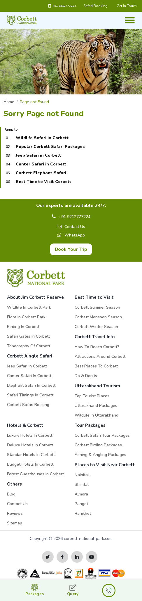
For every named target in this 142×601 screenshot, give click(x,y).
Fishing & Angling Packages (100, 454)
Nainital (82, 475)
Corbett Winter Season (96, 326)
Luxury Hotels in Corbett (29, 435)
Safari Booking (95, 6)
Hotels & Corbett (25, 425)
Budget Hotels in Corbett (30, 464)
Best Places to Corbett (96, 366)
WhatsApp (74, 235)
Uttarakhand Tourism (97, 386)
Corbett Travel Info (95, 337)
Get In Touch (127, 6)
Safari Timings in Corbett (30, 395)
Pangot (81, 504)
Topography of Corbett (28, 346)
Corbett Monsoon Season (98, 317)
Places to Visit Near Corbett (105, 465)
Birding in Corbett (23, 326)
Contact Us (74, 226)
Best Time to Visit (94, 297)
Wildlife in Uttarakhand (96, 415)
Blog (11, 494)
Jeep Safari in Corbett (38, 155)
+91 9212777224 (62, 5)
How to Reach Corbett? (97, 347)
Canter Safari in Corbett (41, 164)
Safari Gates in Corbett (28, 336)
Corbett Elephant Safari (41, 173)
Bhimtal (82, 484)
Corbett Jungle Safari (29, 356)
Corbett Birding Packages (98, 445)
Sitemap (14, 523)
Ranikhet (83, 513)
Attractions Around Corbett (100, 356)
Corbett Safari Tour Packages (102, 435)
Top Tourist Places (92, 396)
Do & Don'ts (86, 376)
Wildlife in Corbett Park (29, 307)
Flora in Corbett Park (26, 317)
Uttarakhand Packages (96, 405)
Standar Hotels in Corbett (31, 454)
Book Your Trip (71, 249)
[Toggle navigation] (129, 17)
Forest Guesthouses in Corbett (35, 474)
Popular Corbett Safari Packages (50, 146)
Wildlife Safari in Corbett (42, 138)
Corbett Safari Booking (28, 404)
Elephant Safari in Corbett (31, 385)
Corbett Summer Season (97, 307)
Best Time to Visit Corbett (43, 181)
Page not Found (34, 102)
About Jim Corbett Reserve (35, 297)
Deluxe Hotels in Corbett (30, 445)
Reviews (15, 513)
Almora (81, 494)
